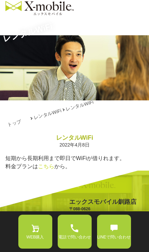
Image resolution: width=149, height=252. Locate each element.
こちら (46, 166)
